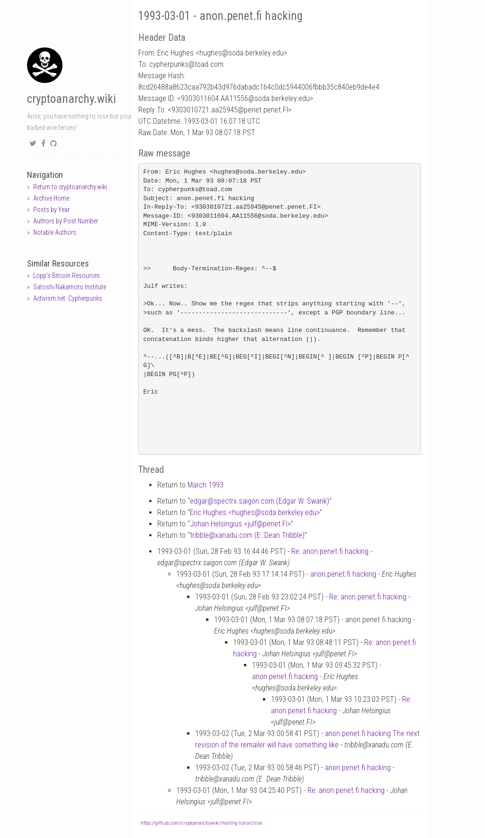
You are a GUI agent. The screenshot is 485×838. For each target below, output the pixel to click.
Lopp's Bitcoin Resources (66, 275)
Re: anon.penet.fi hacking (329, 551)
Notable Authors (54, 232)
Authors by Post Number (65, 221)
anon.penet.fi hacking (343, 574)
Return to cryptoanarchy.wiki (70, 187)
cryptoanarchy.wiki (71, 99)
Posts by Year (51, 209)
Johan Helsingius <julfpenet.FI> (240, 523)
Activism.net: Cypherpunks (67, 298)
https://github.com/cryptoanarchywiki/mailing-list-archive (201, 823)
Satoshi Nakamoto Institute (69, 287)
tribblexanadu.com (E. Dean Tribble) (247, 535)
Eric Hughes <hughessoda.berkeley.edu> (255, 512)
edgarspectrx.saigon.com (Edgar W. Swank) (259, 501)
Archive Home (51, 198)
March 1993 (206, 484)
